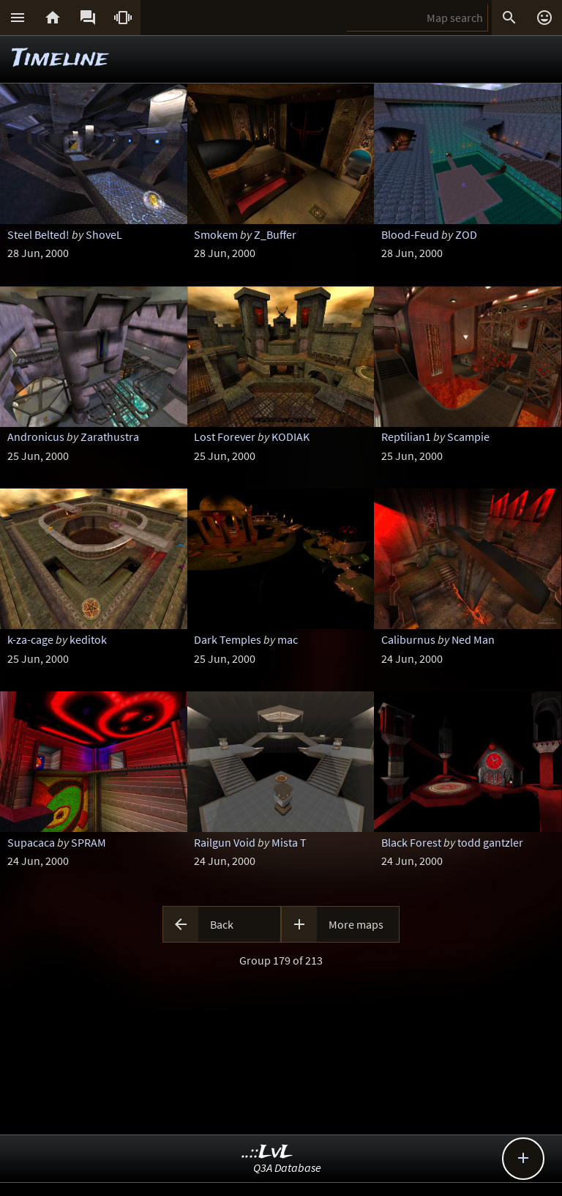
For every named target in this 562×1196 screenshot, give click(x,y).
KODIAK (290, 436)
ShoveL (104, 234)
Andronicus (35, 436)
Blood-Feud (410, 234)
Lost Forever (224, 436)
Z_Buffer (275, 234)
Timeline (60, 59)
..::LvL (267, 1152)
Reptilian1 (406, 436)
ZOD (466, 234)
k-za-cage (30, 639)
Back (221, 924)
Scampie (468, 436)
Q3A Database (287, 1167)
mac (287, 639)
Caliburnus (408, 639)
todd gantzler (490, 842)
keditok (88, 639)
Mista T (289, 842)
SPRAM (88, 842)
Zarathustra (109, 436)
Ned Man (473, 639)
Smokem (216, 234)
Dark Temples (227, 639)
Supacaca (31, 842)
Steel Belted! (38, 234)
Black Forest (411, 842)
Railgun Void (224, 842)
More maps (356, 924)
